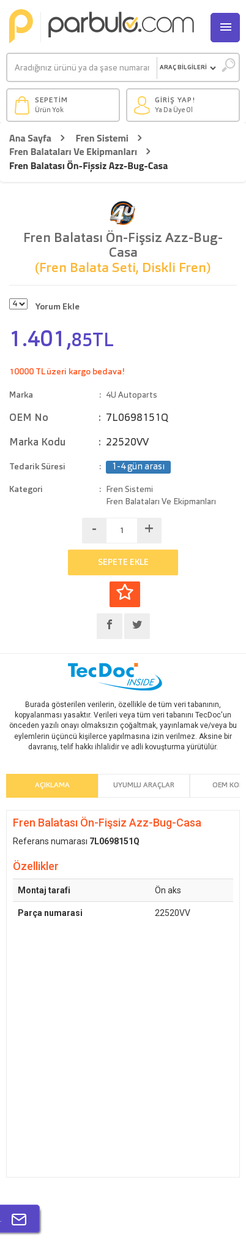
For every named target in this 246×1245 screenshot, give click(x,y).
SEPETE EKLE (123, 562)
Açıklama (52, 785)
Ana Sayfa (30, 138)
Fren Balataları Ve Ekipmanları (73, 152)
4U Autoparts (131, 395)
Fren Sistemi (102, 138)
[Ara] (82, 68)
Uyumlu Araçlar (143, 785)
